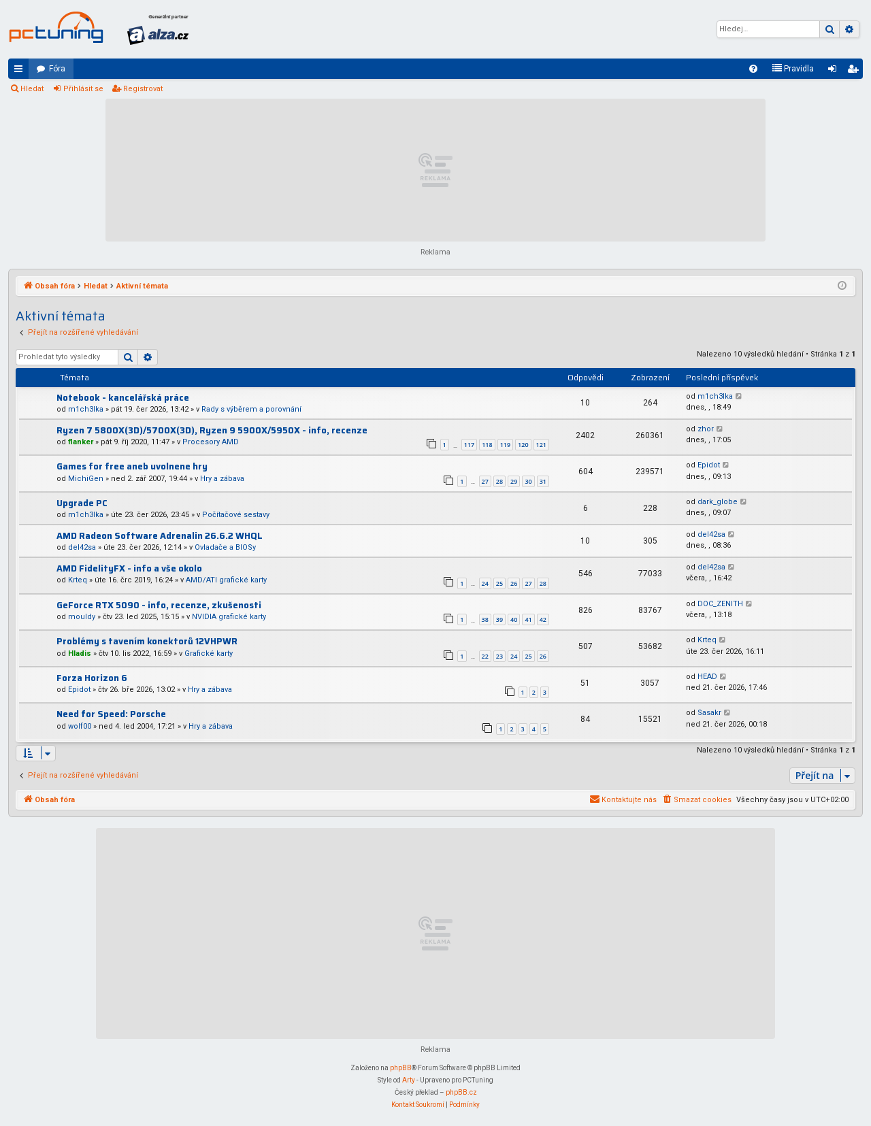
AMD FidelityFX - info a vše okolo (129, 568)
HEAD (707, 676)
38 (485, 619)
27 (485, 481)
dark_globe (717, 501)
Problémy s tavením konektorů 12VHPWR (146, 641)
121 (541, 444)
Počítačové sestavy (235, 514)
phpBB (401, 1068)
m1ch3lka (85, 409)
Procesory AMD (210, 441)
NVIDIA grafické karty (229, 616)
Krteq (77, 580)
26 (513, 583)
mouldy (81, 616)
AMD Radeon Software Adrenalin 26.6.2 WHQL (159, 536)
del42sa (82, 547)
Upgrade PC (82, 503)
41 (528, 619)
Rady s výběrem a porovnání (251, 409)
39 (499, 619)
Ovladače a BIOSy (225, 547)
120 (523, 444)
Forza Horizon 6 (91, 678)
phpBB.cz (461, 1092)
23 (499, 656)
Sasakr (709, 712)
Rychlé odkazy (21, 71)
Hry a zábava (222, 478)
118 (487, 444)
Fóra (57, 68)
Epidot (708, 465)
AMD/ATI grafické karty (226, 580)
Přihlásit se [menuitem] (834, 71)
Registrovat (143, 88)
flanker (80, 441)
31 (543, 481)
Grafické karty (208, 653)
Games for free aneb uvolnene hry (132, 466)
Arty (408, 1080)
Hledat (32, 88)
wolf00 (79, 726)
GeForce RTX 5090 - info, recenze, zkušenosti (158, 605)
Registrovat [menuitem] (855, 71)
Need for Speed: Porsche (111, 714)
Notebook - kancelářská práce (122, 398)
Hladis (79, 653)
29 (513, 481)
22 (485, 656)
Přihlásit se (83, 88)
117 (469, 444)
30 (528, 481)
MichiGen (85, 478)
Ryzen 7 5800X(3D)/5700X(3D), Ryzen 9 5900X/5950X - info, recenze (211, 430)
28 (499, 481)
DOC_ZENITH (720, 603)
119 (505, 444)
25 (499, 583)
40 (513, 619)
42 (543, 619)
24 (485, 583)
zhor (705, 429)
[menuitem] (753, 69)
